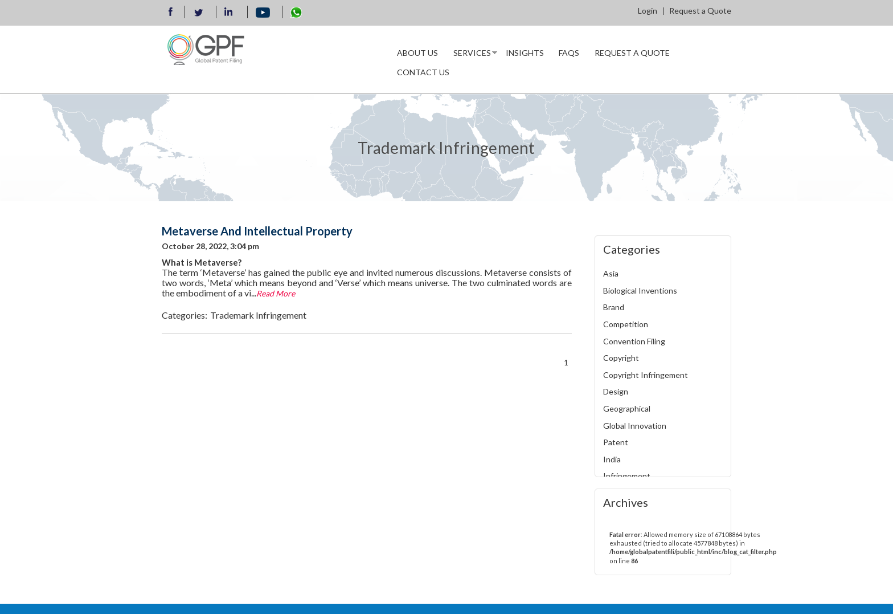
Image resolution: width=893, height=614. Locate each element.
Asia (610, 273)
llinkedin (230, 13)
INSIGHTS (525, 53)
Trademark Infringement (258, 315)
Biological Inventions (640, 290)
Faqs (569, 53)
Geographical (626, 408)
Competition (625, 324)
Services (471, 55)
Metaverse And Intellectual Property (257, 231)
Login (647, 10)
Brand (613, 307)
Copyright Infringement (645, 375)
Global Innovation (634, 425)
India (612, 459)
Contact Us (423, 72)
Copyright (621, 358)
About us (417, 53)
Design (615, 391)
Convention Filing (634, 341)
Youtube (263, 13)
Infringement (626, 476)
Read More (275, 293)
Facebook (171, 13)
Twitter (198, 12)
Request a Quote (700, 10)
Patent (615, 442)
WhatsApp (296, 12)
